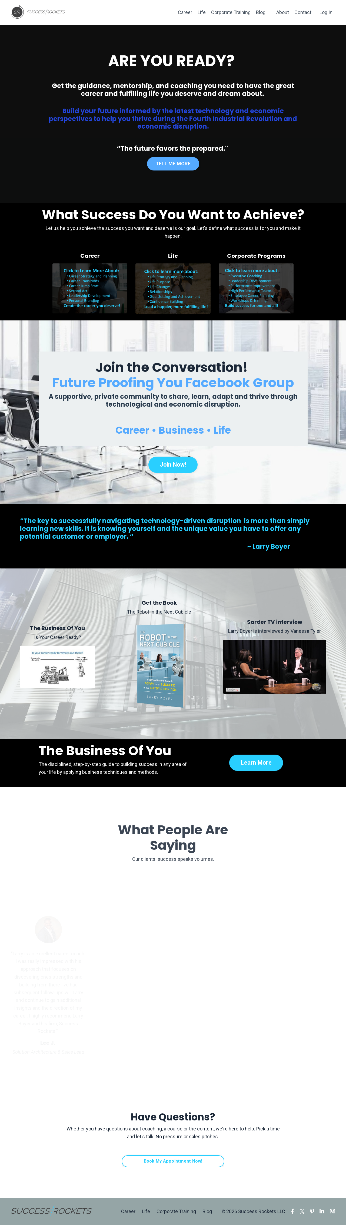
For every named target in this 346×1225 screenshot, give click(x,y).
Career (185, 12)
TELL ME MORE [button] (173, 163)
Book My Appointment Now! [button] (173, 1161)
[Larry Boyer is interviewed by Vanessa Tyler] (274, 667)
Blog (260, 12)
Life (202, 12)
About (282, 12)
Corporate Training (231, 12)
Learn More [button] (256, 762)
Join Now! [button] (173, 464)
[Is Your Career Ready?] (57, 667)
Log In (326, 12)
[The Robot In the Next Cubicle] (159, 666)
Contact (302, 12)
